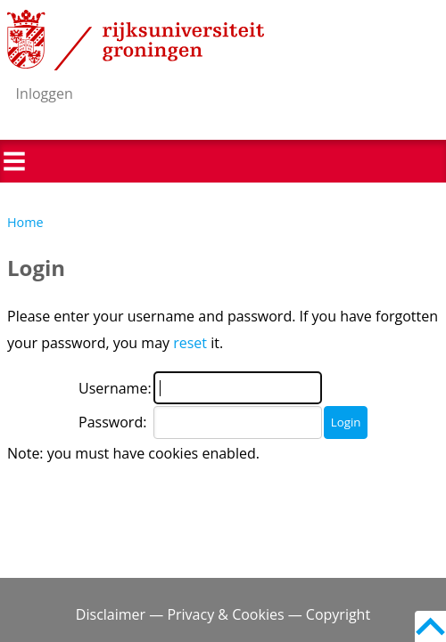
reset (190, 343)
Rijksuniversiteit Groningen (135, 40)
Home (25, 222)
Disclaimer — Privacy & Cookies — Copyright (223, 614)
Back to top (430, 626)
